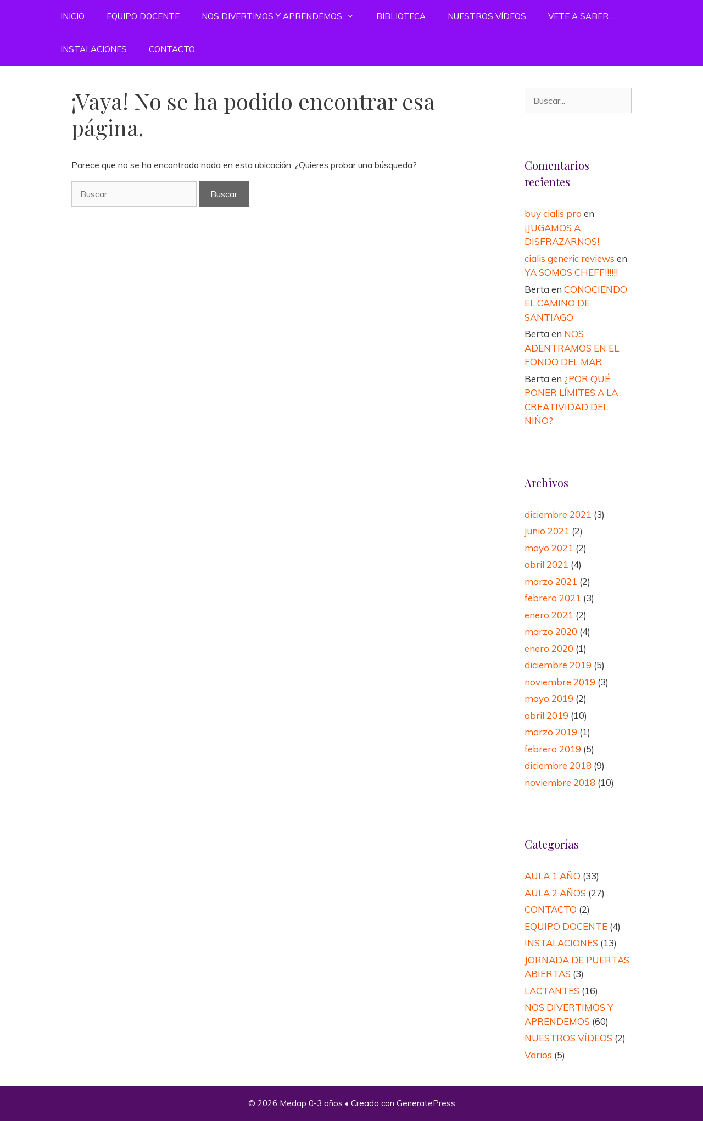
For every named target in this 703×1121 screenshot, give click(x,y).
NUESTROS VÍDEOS (487, 16)
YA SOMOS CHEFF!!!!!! (571, 272)
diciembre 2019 (558, 665)
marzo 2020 (551, 631)
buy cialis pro (553, 213)
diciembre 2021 (558, 514)
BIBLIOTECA (401, 16)
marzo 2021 (551, 581)
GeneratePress (426, 1103)
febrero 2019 (553, 749)
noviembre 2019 (560, 682)
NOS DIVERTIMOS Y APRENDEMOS (283, 16)
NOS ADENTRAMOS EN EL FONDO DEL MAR (572, 347)
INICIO (72, 16)
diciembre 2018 (558, 765)
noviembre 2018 (560, 782)
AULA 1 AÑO (553, 876)
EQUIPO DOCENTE (143, 16)
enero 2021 (549, 615)
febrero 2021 (553, 598)
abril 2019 (546, 715)
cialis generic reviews (570, 258)
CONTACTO (172, 49)
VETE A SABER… (581, 16)
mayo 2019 (549, 698)
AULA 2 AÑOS (555, 893)
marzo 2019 (551, 732)
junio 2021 (547, 531)
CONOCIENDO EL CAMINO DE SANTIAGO (576, 303)
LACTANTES (552, 990)
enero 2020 (549, 648)
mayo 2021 (549, 548)
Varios (538, 1055)
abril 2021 (546, 564)
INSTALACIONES (93, 49)
